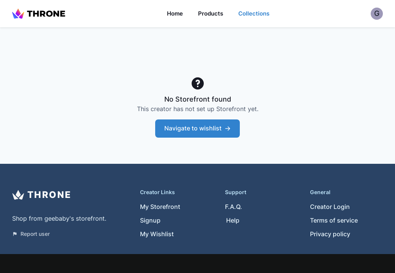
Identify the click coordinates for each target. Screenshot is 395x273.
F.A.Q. (233, 206)
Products (210, 13)
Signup (150, 220)
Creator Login (330, 206)
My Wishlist (157, 234)
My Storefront (160, 206)
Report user (31, 234)
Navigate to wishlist (197, 128)
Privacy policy (330, 234)
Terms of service (334, 220)
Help (232, 220)
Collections (253, 13)
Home (175, 13)
